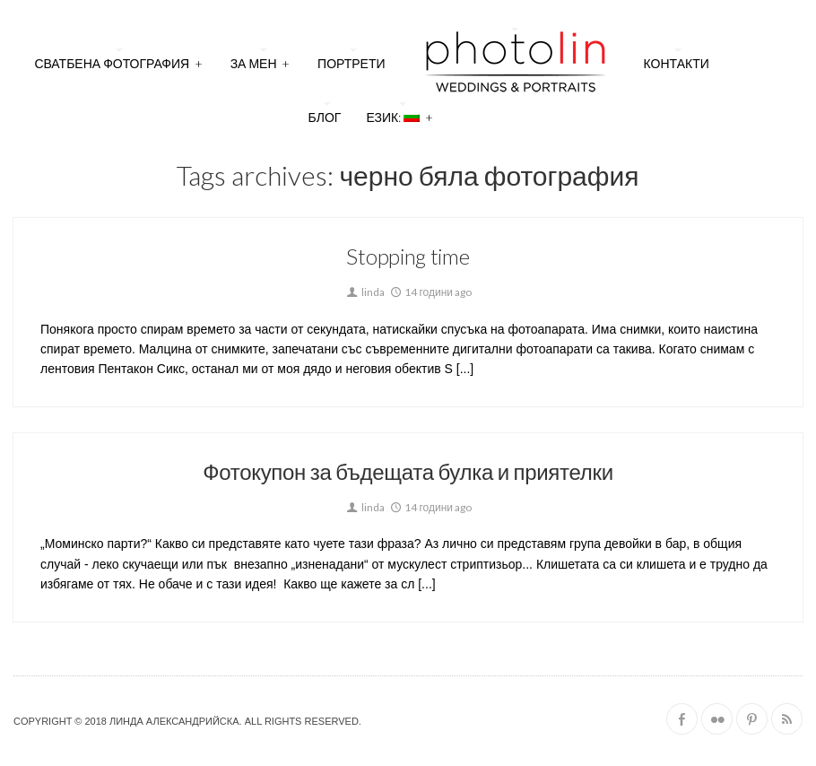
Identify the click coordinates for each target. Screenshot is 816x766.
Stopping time (407, 256)
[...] (463, 368)
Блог (325, 117)
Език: (399, 115)
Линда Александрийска (174, 721)
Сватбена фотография (118, 61)
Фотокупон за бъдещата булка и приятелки (408, 471)
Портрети (351, 63)
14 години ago (430, 292)
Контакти (676, 63)
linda (364, 292)
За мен (260, 61)
